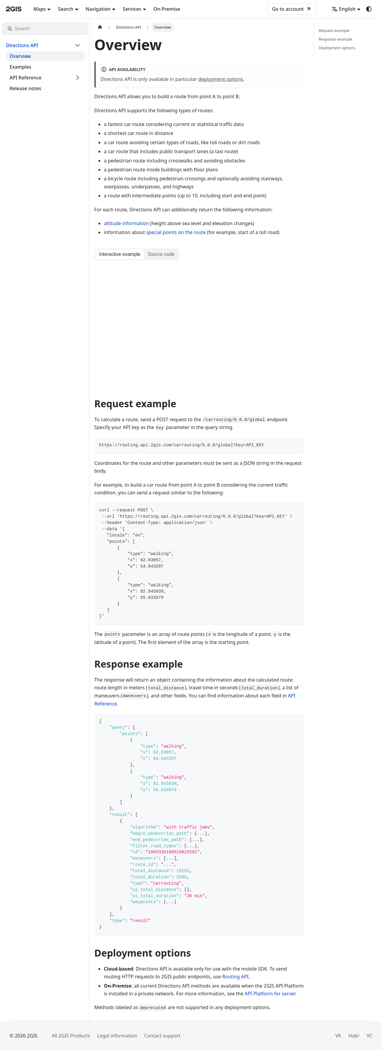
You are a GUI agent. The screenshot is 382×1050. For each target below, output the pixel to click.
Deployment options (337, 47)
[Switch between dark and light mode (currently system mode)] (369, 9)
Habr (353, 1035)
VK (338, 1035)
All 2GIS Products (71, 1035)
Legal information (117, 1035)
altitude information (126, 223)
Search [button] (65, 9)
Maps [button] (39, 9)
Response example (335, 39)
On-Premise (166, 9)
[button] (43, 45)
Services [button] (132, 9)
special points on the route (176, 232)
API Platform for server (269, 993)
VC (369, 1035)
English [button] (343, 9)
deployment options (220, 79)
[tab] (120, 254)
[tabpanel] (199, 326)
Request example (334, 30)
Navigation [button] (98, 9)
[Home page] (100, 27)
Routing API (235, 976)
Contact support (162, 1035)
